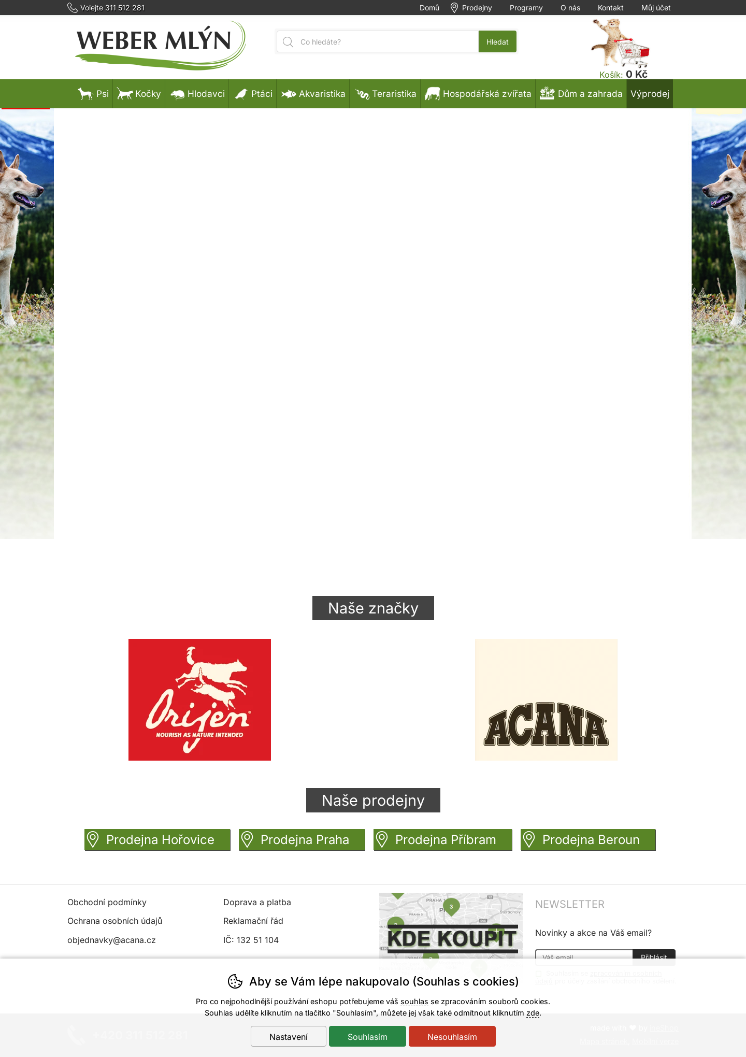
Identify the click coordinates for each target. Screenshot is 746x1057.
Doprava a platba (257, 902)
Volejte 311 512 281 (112, 8)
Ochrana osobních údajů (114, 921)
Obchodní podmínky (107, 902)
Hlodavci (197, 93)
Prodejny (477, 8)
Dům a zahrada (581, 93)
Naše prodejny (373, 800)
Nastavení (288, 1037)
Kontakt (611, 8)
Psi (93, 93)
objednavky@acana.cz (111, 940)
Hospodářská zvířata (478, 93)
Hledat (497, 41)
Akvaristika (313, 93)
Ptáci (252, 93)
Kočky (139, 93)
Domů (429, 8)
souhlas (414, 1001)
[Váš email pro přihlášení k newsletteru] (584, 957)
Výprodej (649, 93)
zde (532, 1012)
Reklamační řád (253, 921)
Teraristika (385, 93)
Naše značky (373, 608)
